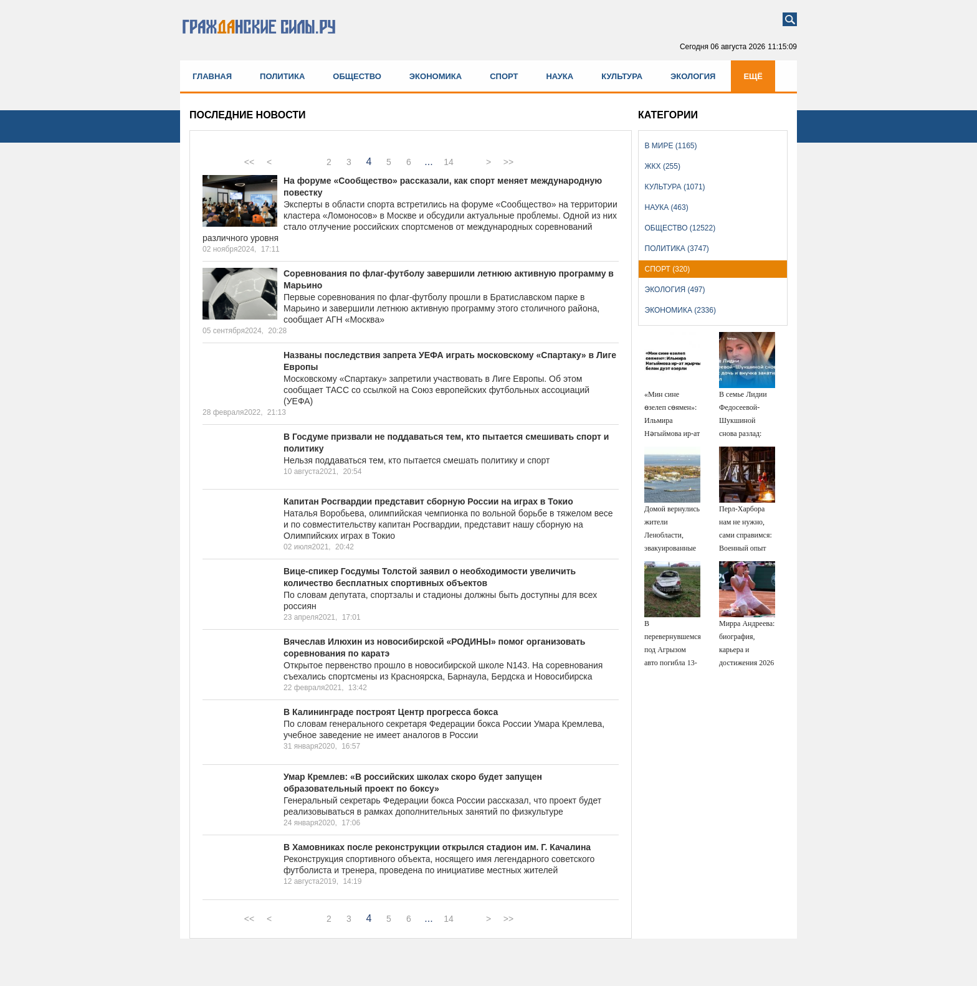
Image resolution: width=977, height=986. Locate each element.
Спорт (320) (667, 269)
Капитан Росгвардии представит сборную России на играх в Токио (428, 501)
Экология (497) (675, 289)
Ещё (753, 76)
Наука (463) (667, 207)
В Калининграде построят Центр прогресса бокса (391, 712)
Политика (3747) (677, 248)
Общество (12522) (680, 228)
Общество (357, 76)
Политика (282, 76)
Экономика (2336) (680, 310)
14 (449, 162)
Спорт (504, 76)
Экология (692, 76)
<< (249, 162)
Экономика (435, 76)
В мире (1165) (671, 145)
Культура (621, 76)
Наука (559, 76)
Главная (212, 76)
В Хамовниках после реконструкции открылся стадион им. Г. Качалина (437, 847)
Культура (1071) (675, 187)
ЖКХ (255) (662, 166)
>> (508, 162)
